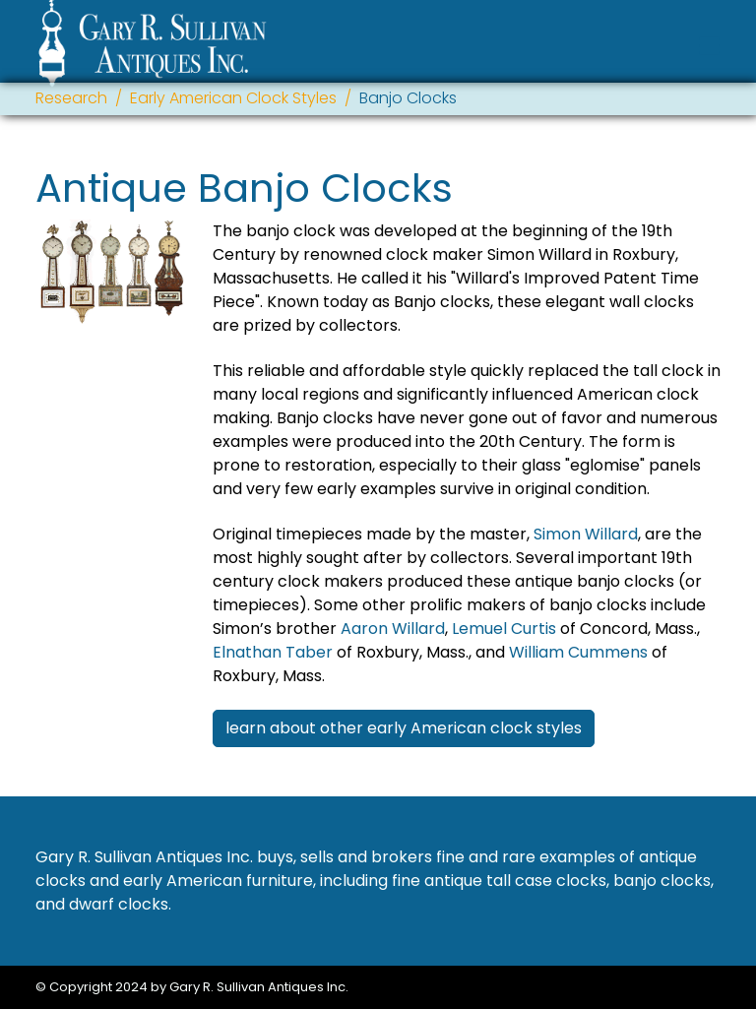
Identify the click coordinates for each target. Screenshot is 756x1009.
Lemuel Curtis (504, 628)
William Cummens (578, 652)
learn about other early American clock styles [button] (403, 728)
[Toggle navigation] (709, 45)
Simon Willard (586, 534)
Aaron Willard (393, 628)
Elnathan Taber (273, 652)
